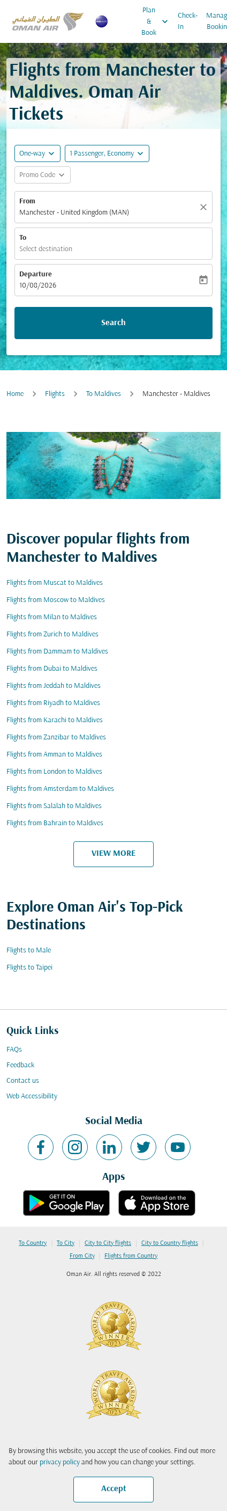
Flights (55, 394)
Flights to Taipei (29, 968)
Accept (113, 1489)
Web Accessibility (31, 1096)
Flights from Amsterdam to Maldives (60, 789)
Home (15, 394)
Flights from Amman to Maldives (54, 755)
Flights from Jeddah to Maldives (53, 686)
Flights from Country (130, 1256)
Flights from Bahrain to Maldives (54, 823)
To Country (33, 1243)
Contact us (22, 1081)
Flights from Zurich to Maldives (52, 634)
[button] (107, 153)
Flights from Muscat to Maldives (54, 583)
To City (65, 1243)
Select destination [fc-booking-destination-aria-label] (45, 249)
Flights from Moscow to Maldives (55, 600)
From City (82, 1256)
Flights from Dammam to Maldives (57, 652)
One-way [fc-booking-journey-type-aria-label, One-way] (32, 154)
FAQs (14, 1050)
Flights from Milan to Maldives (51, 617)
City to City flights (108, 1243)
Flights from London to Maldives (54, 772)
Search (113, 323)
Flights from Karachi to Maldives (54, 720)
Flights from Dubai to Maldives (51, 669)
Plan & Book (157, 21)
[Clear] (205, 207)
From (27, 201)
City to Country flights (169, 1243)
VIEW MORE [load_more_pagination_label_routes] (113, 853)
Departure (35, 274)
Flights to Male (28, 951)
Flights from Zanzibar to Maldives (56, 738)
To (22, 238)
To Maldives (103, 394)
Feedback (20, 1065)
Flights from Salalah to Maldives (54, 806)
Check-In (188, 21)
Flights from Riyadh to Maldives (53, 703)
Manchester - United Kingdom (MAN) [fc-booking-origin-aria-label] (74, 213)
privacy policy (60, 1462)
